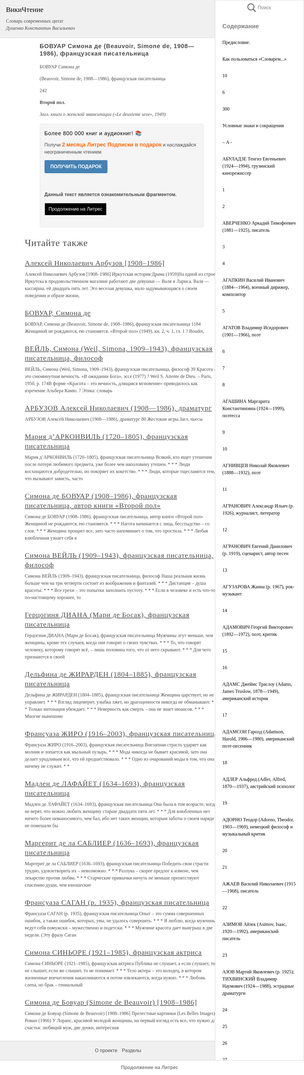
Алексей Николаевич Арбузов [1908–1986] (95, 263)
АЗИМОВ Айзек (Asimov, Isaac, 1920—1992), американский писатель (254, 931)
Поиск (258, 7)
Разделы (131, 1050)
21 (224, 867)
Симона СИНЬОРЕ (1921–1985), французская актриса (113, 952)
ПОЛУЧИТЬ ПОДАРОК (76, 166)
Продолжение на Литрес (75, 209)
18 (224, 762)
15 (224, 650)
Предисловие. (236, 42)
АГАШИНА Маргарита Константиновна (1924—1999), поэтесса (253, 408)
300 (225, 108)
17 (224, 715)
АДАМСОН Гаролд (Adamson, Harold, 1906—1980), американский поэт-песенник (258, 738)
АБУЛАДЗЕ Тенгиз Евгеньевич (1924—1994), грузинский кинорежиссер (254, 166)
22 (224, 907)
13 (224, 570)
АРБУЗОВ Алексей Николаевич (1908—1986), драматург (118, 408)
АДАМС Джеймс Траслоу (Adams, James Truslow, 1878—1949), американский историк (257, 691)
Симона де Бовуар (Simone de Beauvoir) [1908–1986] (111, 1002)
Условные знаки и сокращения (253, 125)
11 (224, 489)
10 (224, 75)
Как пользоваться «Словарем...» (254, 59)
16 (224, 667)
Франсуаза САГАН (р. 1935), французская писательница (117, 902)
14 (224, 610)
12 (224, 529)
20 (224, 850)
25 (224, 1026)
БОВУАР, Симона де (58, 313)
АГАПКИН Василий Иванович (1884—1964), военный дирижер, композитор (255, 287)
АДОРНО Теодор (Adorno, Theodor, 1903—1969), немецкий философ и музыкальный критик (258, 826)
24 (224, 1009)
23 (224, 955)
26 (224, 1043)
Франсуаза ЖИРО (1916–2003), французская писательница (121, 733)
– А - (227, 142)
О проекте (106, 1050)
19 (224, 803)
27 (224, 1059)
